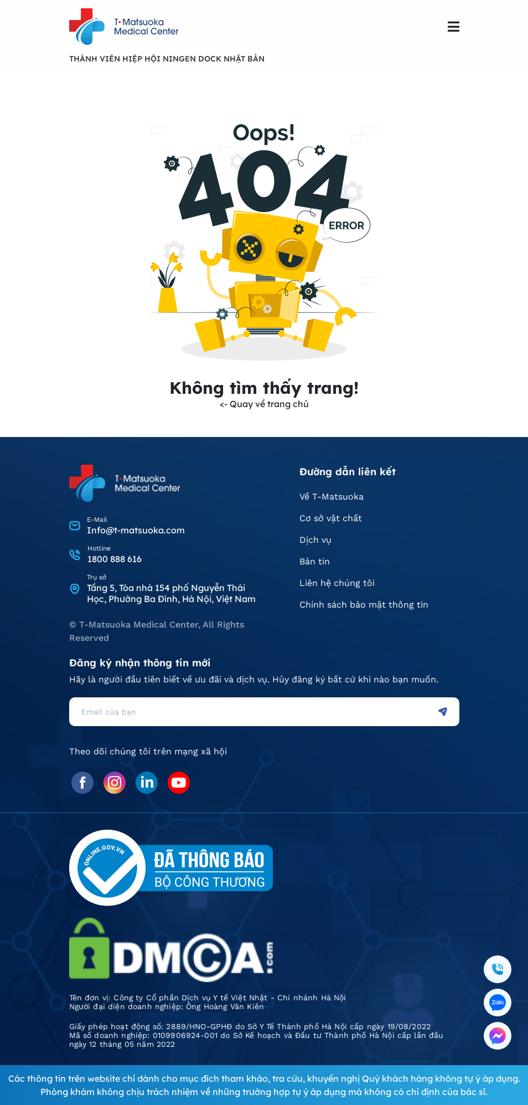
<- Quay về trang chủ (264, 403)
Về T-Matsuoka (331, 496)
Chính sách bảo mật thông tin (363, 604)
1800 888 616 (114, 558)
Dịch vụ (315, 539)
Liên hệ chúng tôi (337, 583)
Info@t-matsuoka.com (136, 530)
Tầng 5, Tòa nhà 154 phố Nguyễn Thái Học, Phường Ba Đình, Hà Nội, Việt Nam (171, 593)
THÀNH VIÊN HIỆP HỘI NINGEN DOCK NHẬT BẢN (167, 59)
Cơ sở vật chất (330, 518)
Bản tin (314, 561)
